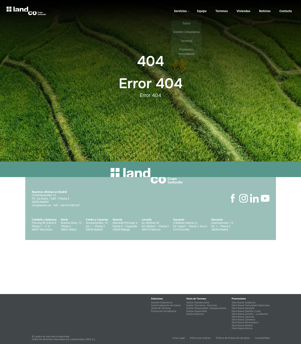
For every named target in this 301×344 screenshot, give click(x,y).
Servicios (180, 11)
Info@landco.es (41, 205)
